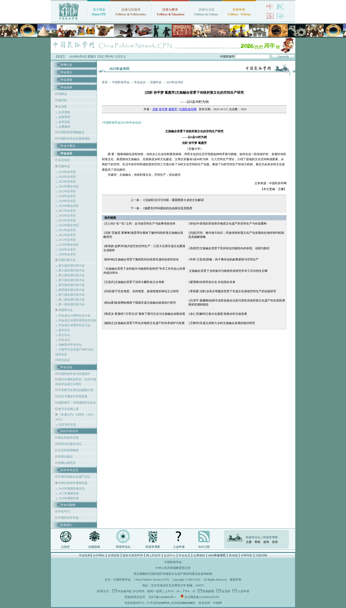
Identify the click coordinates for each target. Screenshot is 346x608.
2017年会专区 (67, 210)
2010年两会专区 (68, 244)
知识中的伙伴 (69, 431)
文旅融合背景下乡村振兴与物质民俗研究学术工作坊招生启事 (228, 271)
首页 (105, 82)
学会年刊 (64, 511)
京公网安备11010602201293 (201, 597)
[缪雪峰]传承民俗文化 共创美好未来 (212, 282)
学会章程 (66, 80)
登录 (275, 542)
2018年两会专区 (68, 206)
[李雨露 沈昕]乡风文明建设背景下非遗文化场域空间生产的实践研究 (232, 291)
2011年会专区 (67, 240)
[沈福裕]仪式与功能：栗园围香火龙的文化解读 (174, 200)
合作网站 (99, 555)
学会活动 (66, 367)
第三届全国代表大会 (71, 294)
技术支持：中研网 (210, 603)
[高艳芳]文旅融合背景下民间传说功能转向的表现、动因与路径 (229, 248)
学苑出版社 (65, 456)
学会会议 (140, 82)
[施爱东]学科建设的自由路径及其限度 (168, 208)
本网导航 (246, 555)
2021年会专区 (67, 191)
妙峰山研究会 (67, 463)
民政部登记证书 (135, 597)
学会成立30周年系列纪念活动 (77, 320)
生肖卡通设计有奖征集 (72, 396)
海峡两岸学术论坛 (70, 344)
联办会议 (64, 360)
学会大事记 (68, 146)
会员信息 (64, 122)
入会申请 (179, 547)
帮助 (257, 542)
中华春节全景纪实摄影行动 (75, 390)
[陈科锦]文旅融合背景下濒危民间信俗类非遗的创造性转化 (141, 259)
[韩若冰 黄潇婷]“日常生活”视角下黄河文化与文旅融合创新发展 (144, 314)
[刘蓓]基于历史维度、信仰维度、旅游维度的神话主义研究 (141, 291)
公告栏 (65, 547)
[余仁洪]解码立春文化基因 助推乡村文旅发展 (218, 314)
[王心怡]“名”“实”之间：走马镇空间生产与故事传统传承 (139, 223)
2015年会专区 (67, 220)
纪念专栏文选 (67, 424)
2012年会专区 (67, 235)
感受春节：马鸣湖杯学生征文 (77, 402)
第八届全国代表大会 (71, 270)
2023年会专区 (67, 181)
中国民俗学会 (121, 82)
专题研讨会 (65, 310)
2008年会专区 (67, 254)
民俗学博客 (153, 547)
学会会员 (184, 555)
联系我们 (66, 525)
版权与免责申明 (133, 555)
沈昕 (155, 109)
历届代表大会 (67, 260)
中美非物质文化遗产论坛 (74, 476)
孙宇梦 (163, 109)
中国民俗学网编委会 (71, 132)
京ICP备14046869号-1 (162, 597)
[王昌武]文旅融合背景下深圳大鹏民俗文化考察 (134, 282)
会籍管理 (64, 117)
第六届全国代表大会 (71, 280)
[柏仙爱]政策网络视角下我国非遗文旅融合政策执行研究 (140, 302)
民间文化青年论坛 (70, 444)
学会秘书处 (124, 591)
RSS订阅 (203, 547)
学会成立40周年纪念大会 (74, 325)
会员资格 (64, 112)
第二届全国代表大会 (71, 299)
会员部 (62, 106)
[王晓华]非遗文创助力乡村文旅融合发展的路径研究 (222, 323)
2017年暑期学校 (68, 493)
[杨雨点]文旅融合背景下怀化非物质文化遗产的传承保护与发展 (144, 323)
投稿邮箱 (208, 591)
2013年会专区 (67, 230)
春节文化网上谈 (68, 409)
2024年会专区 (67, 176)
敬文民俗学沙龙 (68, 437)
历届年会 (64, 166)
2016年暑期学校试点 (71, 488)
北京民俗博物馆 (68, 450)
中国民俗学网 (188, 109)
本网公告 (66, 65)
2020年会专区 (67, 196)
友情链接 (113, 555)
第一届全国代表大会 (71, 304)
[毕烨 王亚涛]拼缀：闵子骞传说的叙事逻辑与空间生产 (224, 259)
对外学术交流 (69, 470)
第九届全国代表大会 (71, 265)
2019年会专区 (67, 201)
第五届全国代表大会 (71, 285)
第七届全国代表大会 (71, 275)
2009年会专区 (67, 249)
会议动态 (64, 160)
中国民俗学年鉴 (68, 517)
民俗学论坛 (123, 547)
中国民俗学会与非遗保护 (74, 373)
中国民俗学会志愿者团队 (74, 138)
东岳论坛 (64, 339)
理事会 (62, 94)
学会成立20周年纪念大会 (74, 315)
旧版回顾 (261, 555)
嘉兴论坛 (64, 330)
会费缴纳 (64, 126)
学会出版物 (68, 505)
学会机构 (66, 87)
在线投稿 (94, 547)
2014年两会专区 (68, 225)
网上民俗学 (153, 555)
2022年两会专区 (68, 186)
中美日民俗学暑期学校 (72, 483)
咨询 (266, 542)
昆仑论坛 (64, 335)
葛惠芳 (172, 109)
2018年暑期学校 (68, 498)
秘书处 (62, 100)
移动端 (233, 555)
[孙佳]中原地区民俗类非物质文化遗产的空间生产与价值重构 (228, 223)
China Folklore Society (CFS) (151, 579)
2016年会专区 (67, 215)
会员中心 (169, 555)
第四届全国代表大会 (71, 290)
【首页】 (60, 56)
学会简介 (66, 72)
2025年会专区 (67, 172)
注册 (249, 542)
